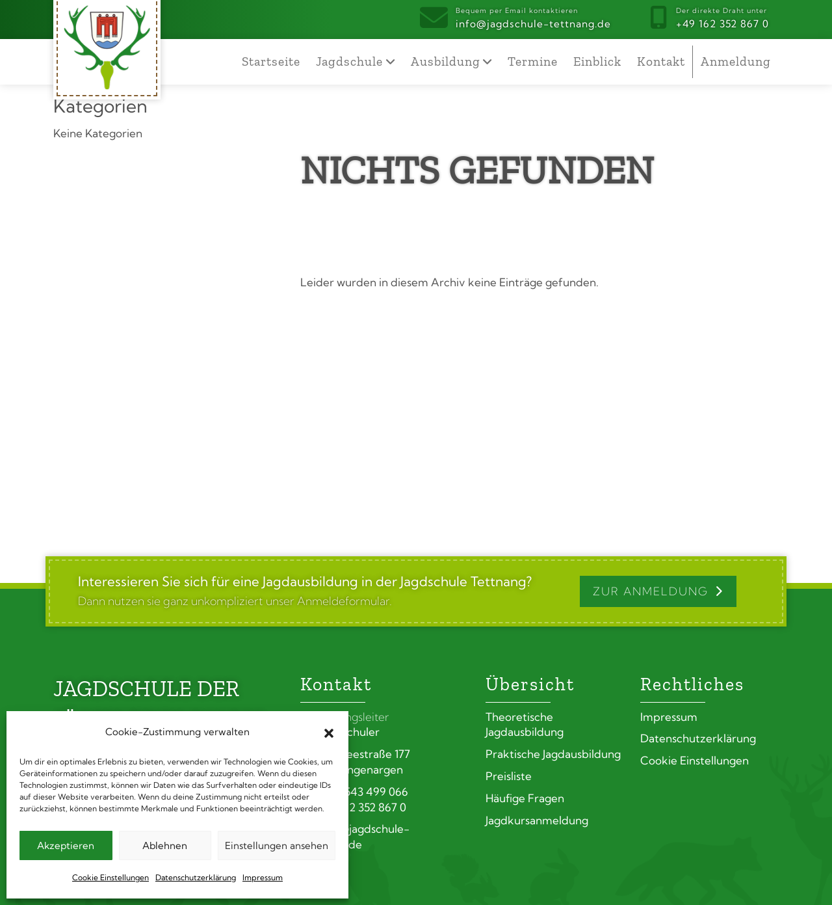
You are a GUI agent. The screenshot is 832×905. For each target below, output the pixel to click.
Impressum (262, 877)
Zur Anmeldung (650, 591)
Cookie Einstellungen (110, 877)
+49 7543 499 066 (354, 791)
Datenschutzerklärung (195, 877)
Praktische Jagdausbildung (553, 754)
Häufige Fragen (525, 798)
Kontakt (661, 61)
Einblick (597, 61)
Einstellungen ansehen (276, 845)
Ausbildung (445, 61)
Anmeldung (736, 61)
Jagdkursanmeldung (537, 820)
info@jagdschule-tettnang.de (533, 18)
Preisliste (509, 776)
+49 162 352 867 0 (722, 17)
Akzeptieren (65, 845)
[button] (328, 731)
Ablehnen (164, 845)
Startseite (271, 61)
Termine (533, 61)
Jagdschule (349, 61)
